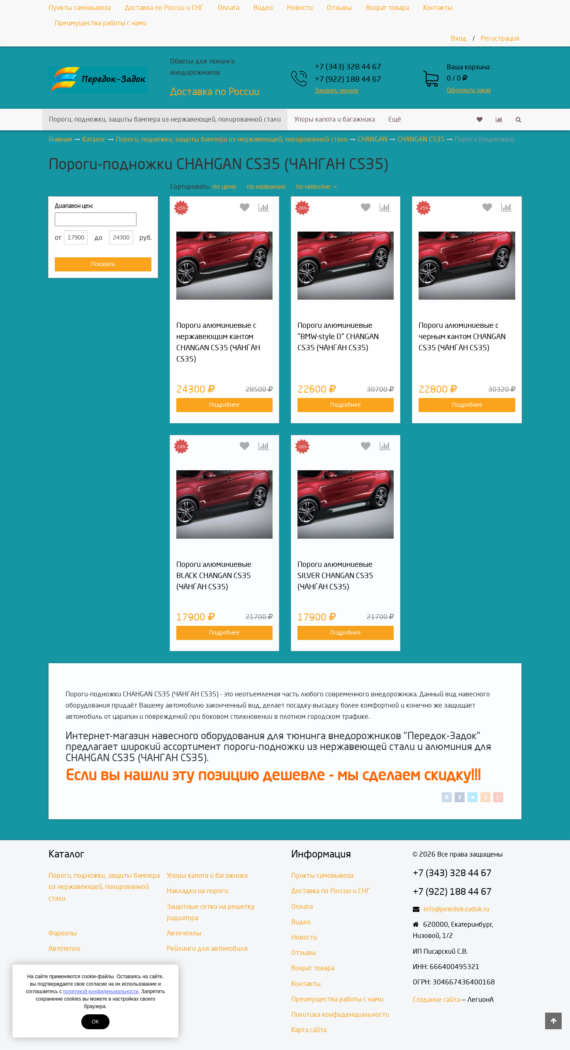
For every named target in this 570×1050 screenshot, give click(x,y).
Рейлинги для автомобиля (207, 948)
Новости (300, 7)
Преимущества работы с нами (101, 23)
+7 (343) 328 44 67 (348, 67)
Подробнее (224, 405)
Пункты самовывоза (80, 7)
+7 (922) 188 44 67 (348, 79)
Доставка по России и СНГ (164, 7)
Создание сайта (436, 999)
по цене (224, 186)
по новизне (316, 186)
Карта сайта (308, 1029)
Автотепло (64, 948)
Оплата (228, 7)
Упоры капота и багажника (334, 119)
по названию (266, 186)
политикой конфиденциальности (100, 991)
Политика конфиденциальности (340, 1014)
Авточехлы (184, 933)
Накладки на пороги (197, 890)
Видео (263, 7)
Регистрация (500, 38)
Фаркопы (63, 933)
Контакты (438, 7)
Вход (459, 38)
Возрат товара (387, 7)
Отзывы (339, 7)
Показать (103, 264)
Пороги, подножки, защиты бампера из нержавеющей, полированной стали (165, 119)
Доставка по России (214, 91)
